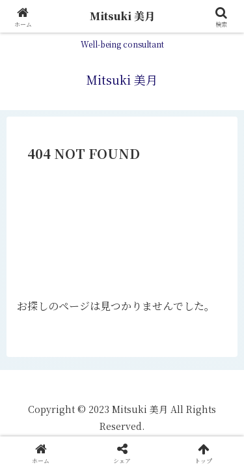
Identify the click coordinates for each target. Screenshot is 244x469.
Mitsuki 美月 (122, 15)
